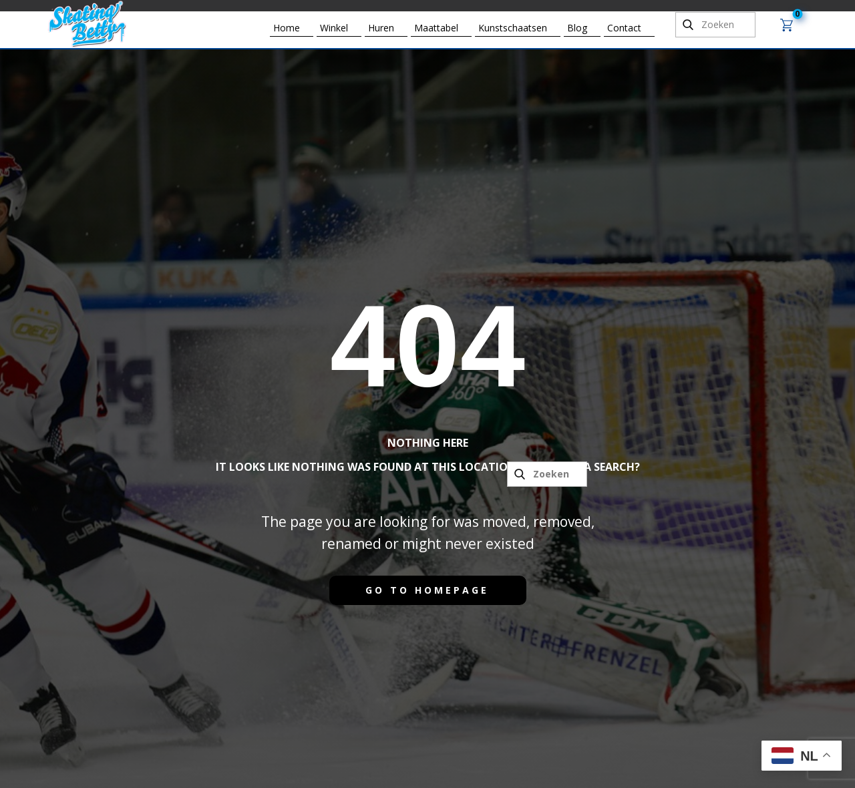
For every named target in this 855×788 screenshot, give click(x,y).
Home (286, 27)
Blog (577, 27)
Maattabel (436, 27)
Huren (381, 27)
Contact (624, 27)
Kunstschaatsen (512, 27)
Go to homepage (427, 590)
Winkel (334, 27)
